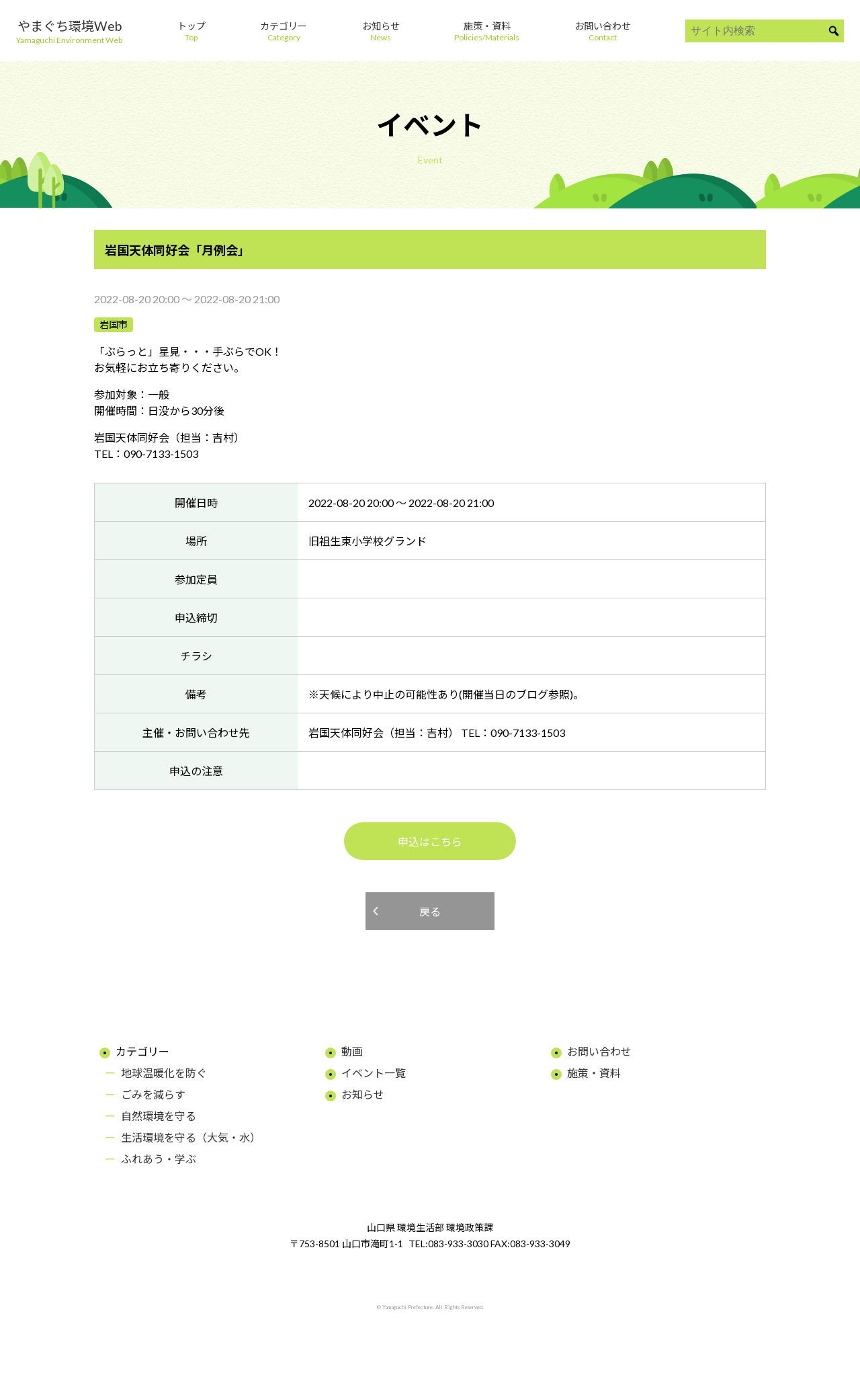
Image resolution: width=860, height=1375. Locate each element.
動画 (352, 1051)
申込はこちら (430, 841)
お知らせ (362, 1094)
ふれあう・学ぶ (158, 1158)
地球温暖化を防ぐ (164, 1072)
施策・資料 (594, 1072)
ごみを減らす (153, 1094)
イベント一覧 (373, 1072)
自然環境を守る (158, 1115)
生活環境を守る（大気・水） (191, 1137)
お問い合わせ (599, 1051)
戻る (430, 911)
